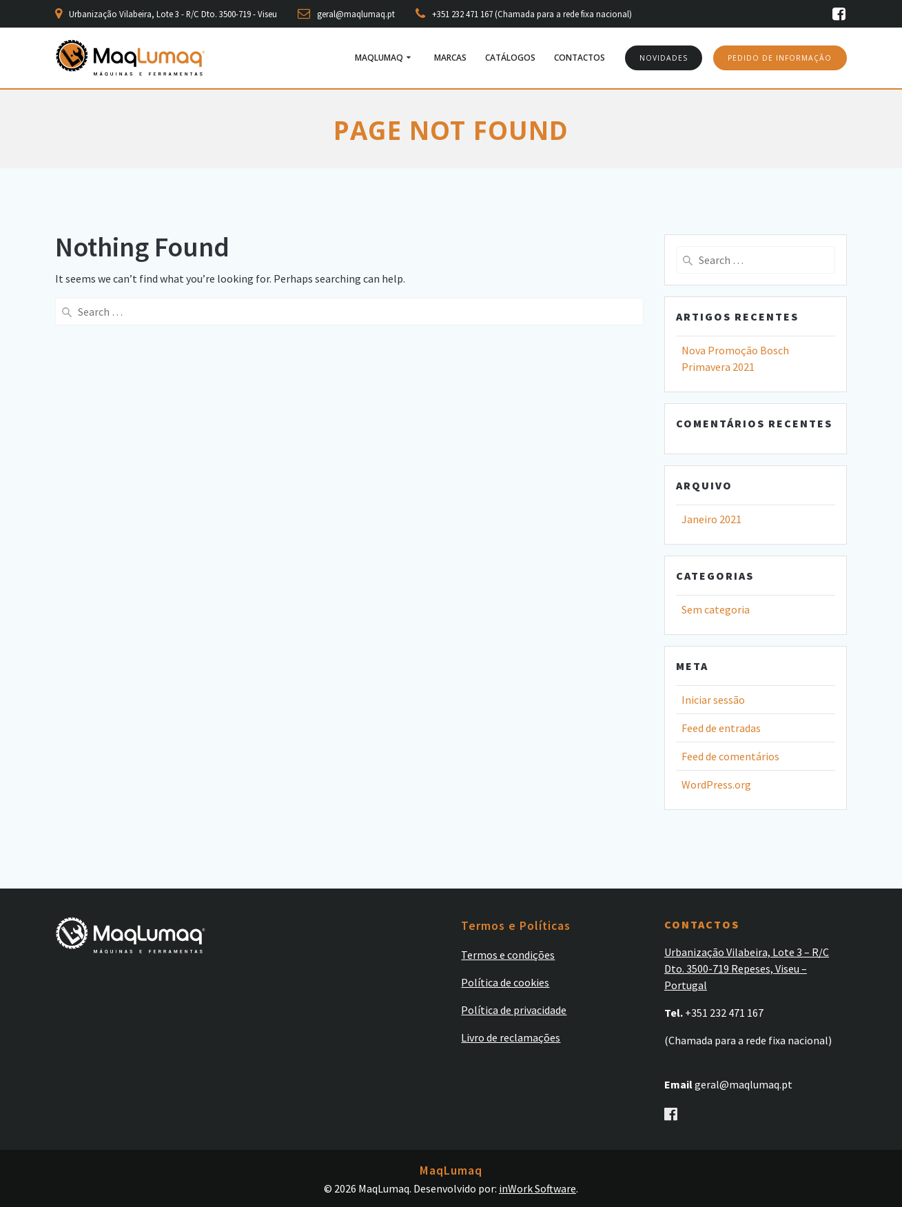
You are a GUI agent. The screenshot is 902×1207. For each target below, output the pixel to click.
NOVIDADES (663, 58)
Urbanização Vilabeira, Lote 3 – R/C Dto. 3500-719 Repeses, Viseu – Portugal (746, 967)
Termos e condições (508, 954)
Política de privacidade (513, 1009)
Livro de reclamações (510, 1037)
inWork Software (537, 1188)
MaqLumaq (379, 57)
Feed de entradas (721, 728)
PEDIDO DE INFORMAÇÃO (780, 58)
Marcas (450, 57)
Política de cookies (505, 981)
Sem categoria (715, 609)
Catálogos (510, 57)
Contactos (579, 57)
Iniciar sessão (713, 700)
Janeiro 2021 (711, 519)
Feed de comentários (730, 756)
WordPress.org (716, 784)
